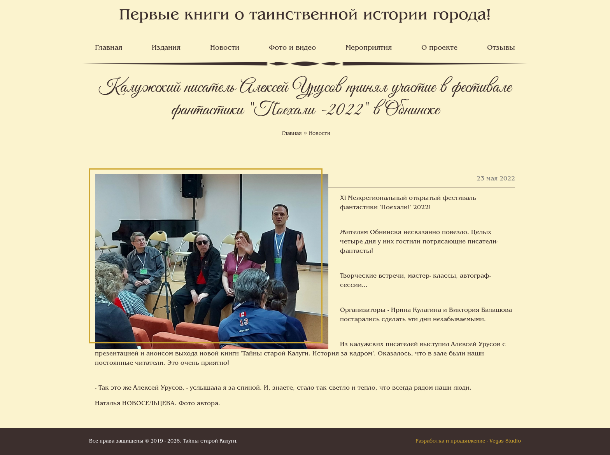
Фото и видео (292, 48)
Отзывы (501, 48)
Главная (108, 48)
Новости (224, 48)
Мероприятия (368, 48)
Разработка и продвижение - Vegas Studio (468, 441)
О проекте (439, 48)
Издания (166, 48)
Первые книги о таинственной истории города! (305, 16)
